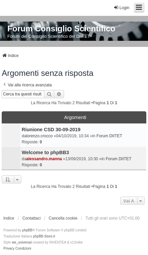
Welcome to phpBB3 (45, 152)
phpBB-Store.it (44, 236)
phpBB (27, 230)
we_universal (21, 242)
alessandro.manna (44, 159)
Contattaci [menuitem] (31, 218)
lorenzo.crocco (39, 136)
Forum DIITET (109, 136)
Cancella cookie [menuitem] (63, 218)
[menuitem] (9, 249)
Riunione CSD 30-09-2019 (51, 129)
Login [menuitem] (121, 7)
